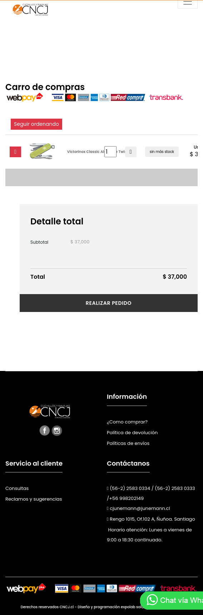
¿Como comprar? (127, 421)
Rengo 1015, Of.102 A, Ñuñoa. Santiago (151, 519)
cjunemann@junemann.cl (138, 508)
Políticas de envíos (128, 443)
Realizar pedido (109, 303)
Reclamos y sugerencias (33, 499)
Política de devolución (132, 432)
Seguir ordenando (36, 124)
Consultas (17, 488)
